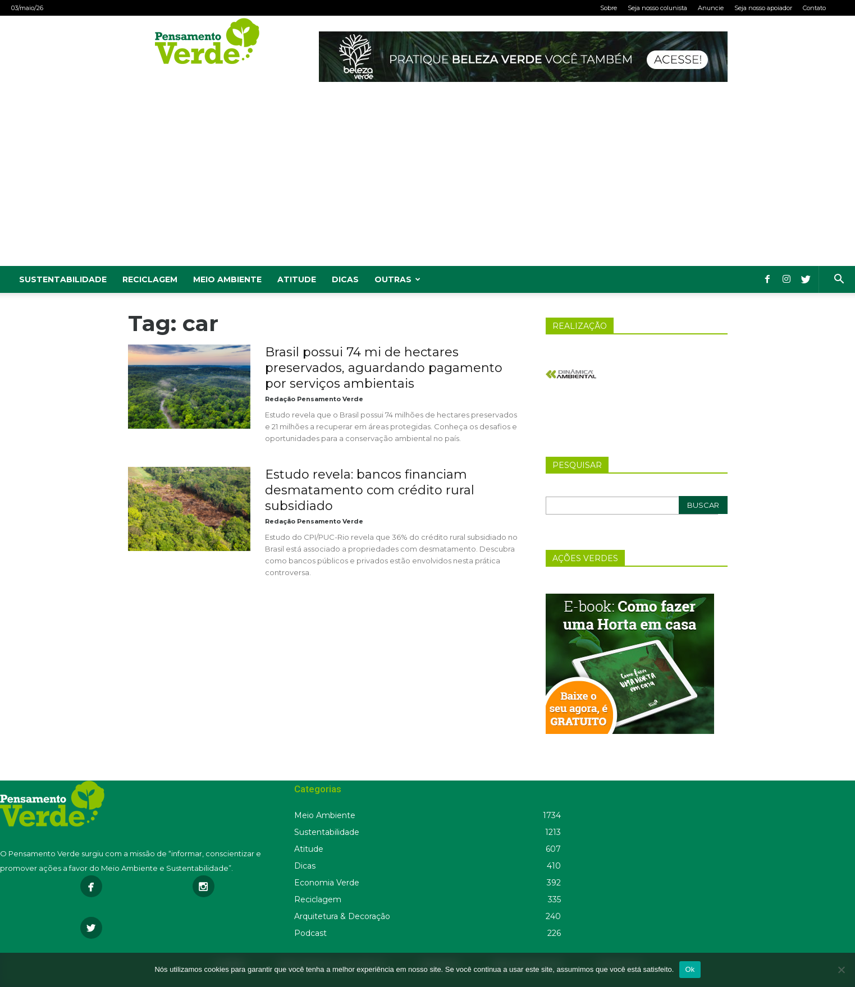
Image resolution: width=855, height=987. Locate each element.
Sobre (608, 8)
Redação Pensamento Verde (314, 399)
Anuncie (711, 8)
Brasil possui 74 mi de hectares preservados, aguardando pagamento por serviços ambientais (383, 368)
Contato (814, 8)
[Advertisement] (428, 181)
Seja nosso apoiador (763, 8)
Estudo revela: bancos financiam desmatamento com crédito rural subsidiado (369, 490)
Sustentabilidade (63, 279)
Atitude (296, 279)
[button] (838, 280)
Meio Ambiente (227, 279)
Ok (689, 969)
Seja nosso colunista (657, 8)
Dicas (345, 279)
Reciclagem (149, 279)
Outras (397, 279)
